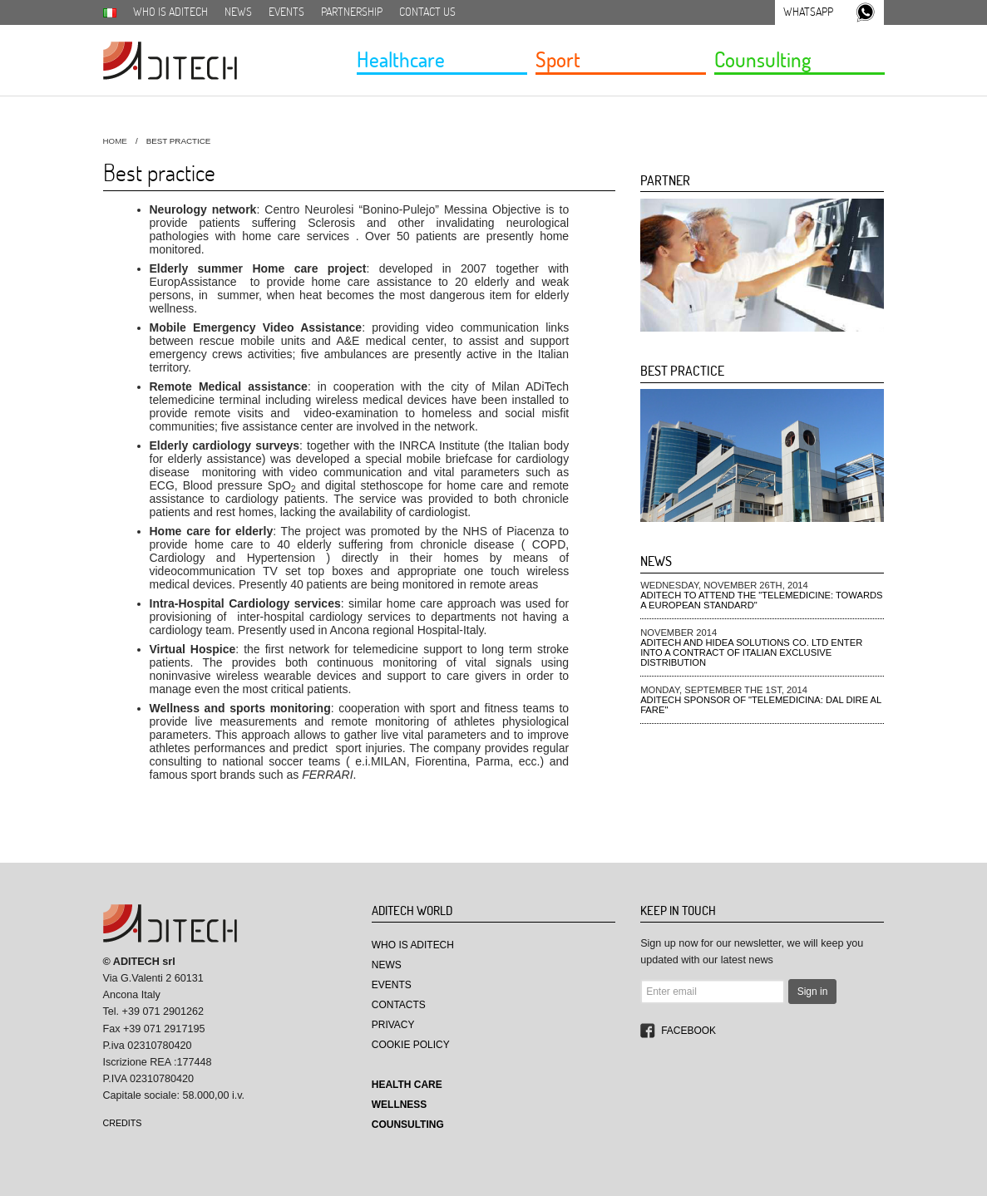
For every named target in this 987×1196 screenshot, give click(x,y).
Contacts (399, 1005)
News (238, 11)
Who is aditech (170, 11)
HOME (115, 140)
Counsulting (762, 59)
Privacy (393, 1025)
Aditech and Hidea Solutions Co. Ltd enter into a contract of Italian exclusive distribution (751, 652)
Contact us (427, 11)
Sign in (812, 991)
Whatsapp (808, 11)
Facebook (688, 1030)
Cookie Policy (411, 1045)
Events (286, 11)
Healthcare (401, 59)
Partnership (351, 11)
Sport (557, 59)
